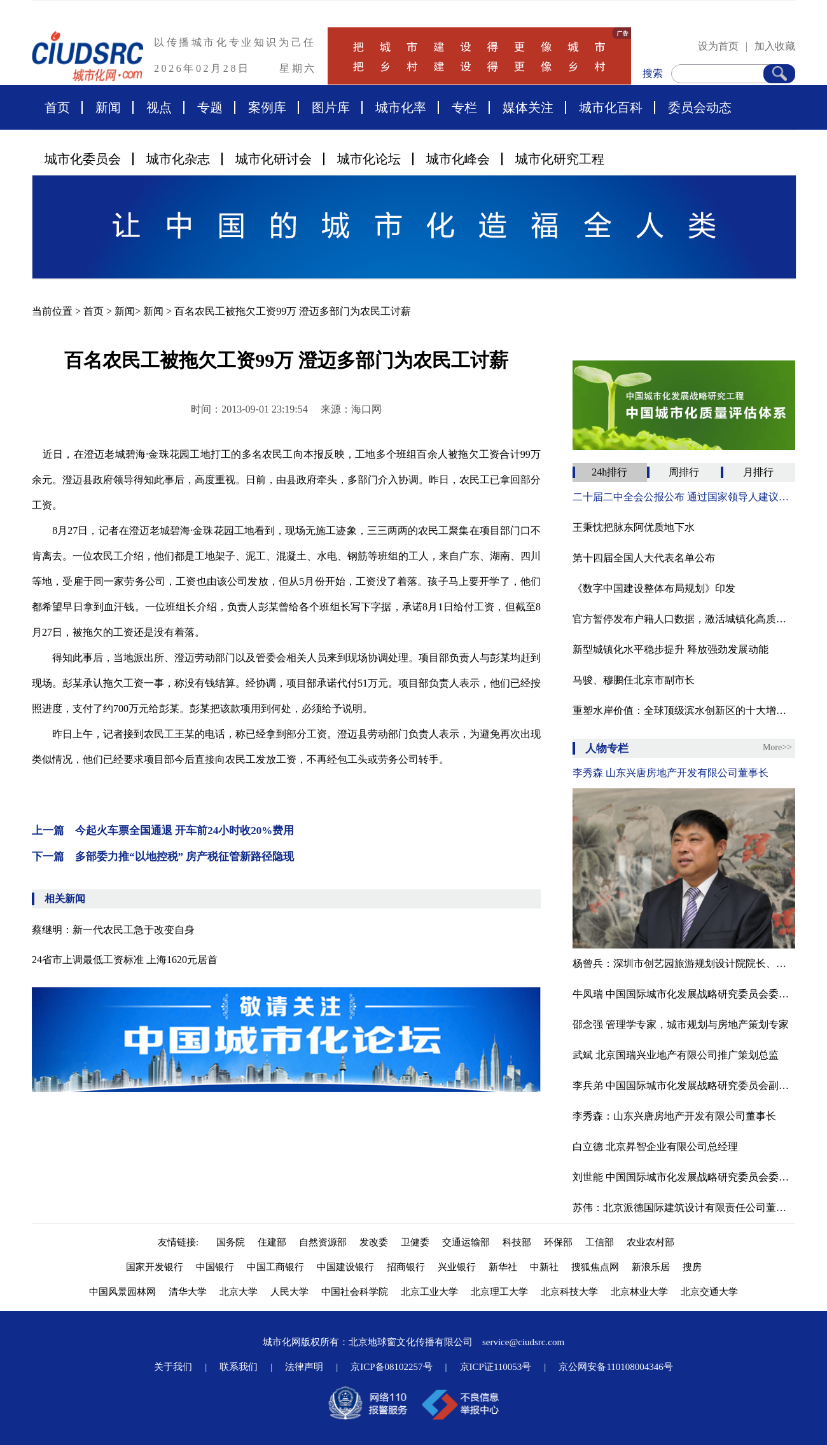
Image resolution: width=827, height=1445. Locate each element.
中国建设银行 (345, 1267)
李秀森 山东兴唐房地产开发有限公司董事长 (670, 772)
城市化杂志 (178, 159)
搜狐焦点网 (595, 1267)
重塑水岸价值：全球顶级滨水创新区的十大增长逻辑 (684, 710)
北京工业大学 (429, 1292)
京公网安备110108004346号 (615, 1367)
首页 (57, 107)
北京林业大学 (639, 1292)
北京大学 (238, 1292)
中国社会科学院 (354, 1292)
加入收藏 (774, 46)
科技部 (517, 1242)
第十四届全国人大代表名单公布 (644, 557)
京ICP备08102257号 (391, 1367)
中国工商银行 (275, 1267)
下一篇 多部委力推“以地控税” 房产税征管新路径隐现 (163, 857)
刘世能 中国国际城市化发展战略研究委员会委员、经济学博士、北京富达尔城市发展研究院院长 (684, 1177)
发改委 (373, 1242)
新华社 (503, 1267)
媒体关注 (528, 107)
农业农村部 (650, 1242)
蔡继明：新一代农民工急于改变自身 (113, 929)
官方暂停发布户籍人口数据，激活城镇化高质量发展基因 (684, 618)
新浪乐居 (651, 1267)
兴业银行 (457, 1267)
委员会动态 (700, 107)
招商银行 (406, 1267)
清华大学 (188, 1292)
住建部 (272, 1242)
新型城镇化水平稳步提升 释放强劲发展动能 (670, 649)
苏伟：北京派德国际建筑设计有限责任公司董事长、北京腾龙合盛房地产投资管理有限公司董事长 (684, 1207)
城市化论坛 (369, 159)
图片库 (331, 107)
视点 (159, 107)
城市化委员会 (83, 159)
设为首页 (718, 46)
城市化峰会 (458, 159)
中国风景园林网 (122, 1292)
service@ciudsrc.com (523, 1342)
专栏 (464, 107)
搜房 (692, 1267)
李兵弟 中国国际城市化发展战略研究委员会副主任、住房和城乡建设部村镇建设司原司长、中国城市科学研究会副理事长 (684, 1085)
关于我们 (173, 1367)
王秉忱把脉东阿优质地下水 (634, 527)
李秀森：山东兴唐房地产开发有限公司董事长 (674, 1116)
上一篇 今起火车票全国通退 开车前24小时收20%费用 (163, 831)
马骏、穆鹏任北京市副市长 (634, 680)
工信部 (599, 1242)
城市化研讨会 (273, 159)
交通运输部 (466, 1242)
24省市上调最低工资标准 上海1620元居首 (125, 959)
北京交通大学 (709, 1292)
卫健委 (415, 1242)
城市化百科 (611, 107)
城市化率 (400, 107)
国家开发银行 (154, 1267)
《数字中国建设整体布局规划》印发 (654, 588)
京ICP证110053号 (496, 1367)
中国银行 (215, 1267)
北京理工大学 (499, 1292)
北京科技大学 (569, 1292)
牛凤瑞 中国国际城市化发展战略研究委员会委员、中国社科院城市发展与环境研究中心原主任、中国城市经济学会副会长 (684, 994)
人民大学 (289, 1292)
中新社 (544, 1267)
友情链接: (181, 1242)
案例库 (267, 107)
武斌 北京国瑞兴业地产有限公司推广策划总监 (676, 1055)
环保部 (558, 1242)
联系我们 (238, 1367)
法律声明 (304, 1367)
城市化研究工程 (559, 159)
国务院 (230, 1242)
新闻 (108, 107)
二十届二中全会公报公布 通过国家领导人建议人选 (684, 496)
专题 (210, 107)
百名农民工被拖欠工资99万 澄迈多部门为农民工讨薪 (292, 311)
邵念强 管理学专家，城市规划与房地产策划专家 (681, 1024)
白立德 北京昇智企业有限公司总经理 (655, 1146)
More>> (777, 747)
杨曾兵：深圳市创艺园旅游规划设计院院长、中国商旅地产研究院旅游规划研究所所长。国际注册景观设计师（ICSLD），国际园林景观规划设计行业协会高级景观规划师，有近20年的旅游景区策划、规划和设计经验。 (684, 963)
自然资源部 (323, 1242)
